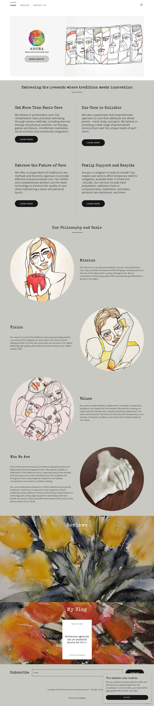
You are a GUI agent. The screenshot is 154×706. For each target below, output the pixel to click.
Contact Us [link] (39, 5)
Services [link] (24, 5)
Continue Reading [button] (77, 601)
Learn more (26, 139)
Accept (127, 697)
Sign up (134, 619)
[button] (141, 4)
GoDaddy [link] (82, 644)
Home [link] (13, 5)
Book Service (36, 59)
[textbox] (77, 619)
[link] (37, 41)
